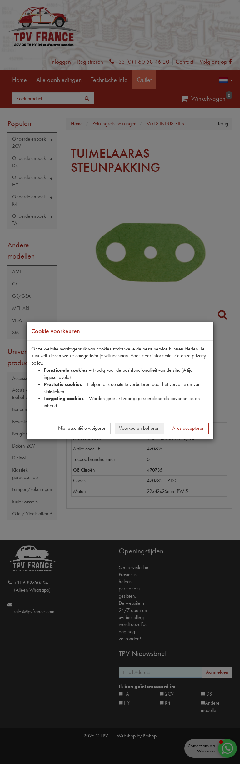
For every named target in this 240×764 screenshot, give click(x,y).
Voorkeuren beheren (139, 428)
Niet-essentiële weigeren (82, 428)
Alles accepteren (188, 428)
